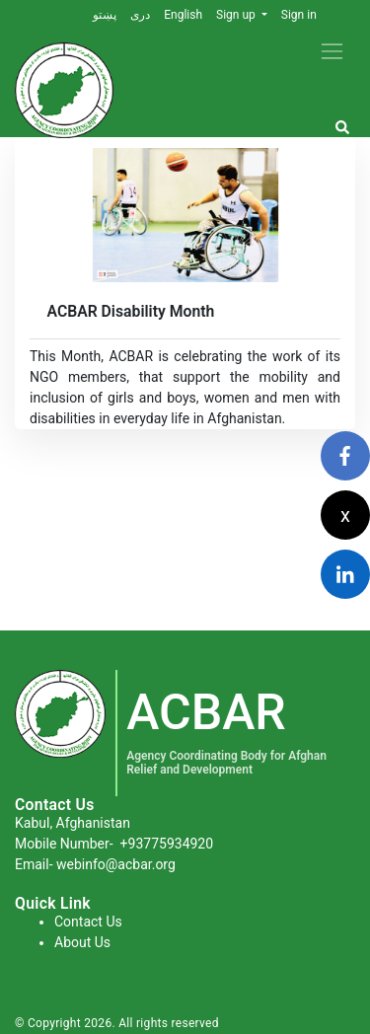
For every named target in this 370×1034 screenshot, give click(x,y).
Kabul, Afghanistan (72, 823)
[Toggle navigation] (332, 51)
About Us (82, 942)
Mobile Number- (114, 843)
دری (140, 15)
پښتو (104, 15)
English (183, 15)
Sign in (299, 15)
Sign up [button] (237, 15)
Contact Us (88, 921)
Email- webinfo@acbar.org (95, 864)
